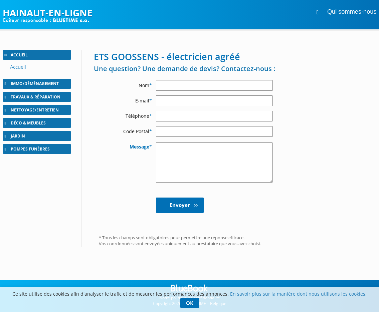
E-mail (143, 100)
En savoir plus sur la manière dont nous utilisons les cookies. (298, 294)
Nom (145, 85)
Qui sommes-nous (352, 11)
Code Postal (137, 131)
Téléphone (139, 116)
